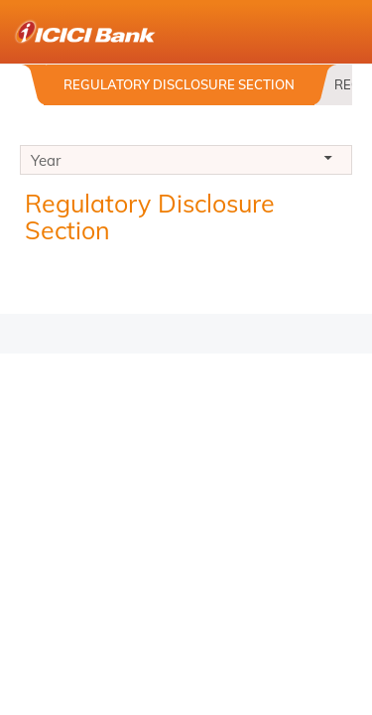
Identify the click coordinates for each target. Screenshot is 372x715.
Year (186, 163)
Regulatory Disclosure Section (179, 84)
